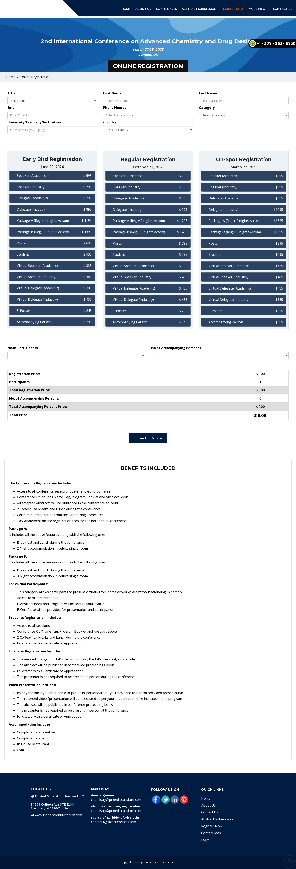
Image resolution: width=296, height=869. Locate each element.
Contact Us (282, 9)
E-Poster (23, 310)
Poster (22, 243)
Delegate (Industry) (32, 209)
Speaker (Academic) (32, 175)
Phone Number (115, 107)
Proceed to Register (148, 438)
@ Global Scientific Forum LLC (158, 862)
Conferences (166, 9)
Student (23, 254)
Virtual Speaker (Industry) (37, 276)
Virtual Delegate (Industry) (37, 299)
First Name (112, 93)
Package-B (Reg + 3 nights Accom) (43, 232)
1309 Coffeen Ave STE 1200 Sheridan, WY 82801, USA (52, 806)
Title (11, 93)
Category (207, 107)
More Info (258, 9)
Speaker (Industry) (31, 187)
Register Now (232, 9)
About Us (143, 9)
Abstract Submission (199, 9)
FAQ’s (205, 840)
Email (11, 107)
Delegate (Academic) (32, 198)
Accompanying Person (34, 322)
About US (208, 805)
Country (110, 122)
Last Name (208, 93)
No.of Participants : (23, 348)
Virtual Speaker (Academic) (37, 265)
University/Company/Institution (34, 122)
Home (126, 9)
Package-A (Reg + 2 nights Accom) (43, 220)
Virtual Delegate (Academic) (38, 288)
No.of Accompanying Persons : (176, 348)
